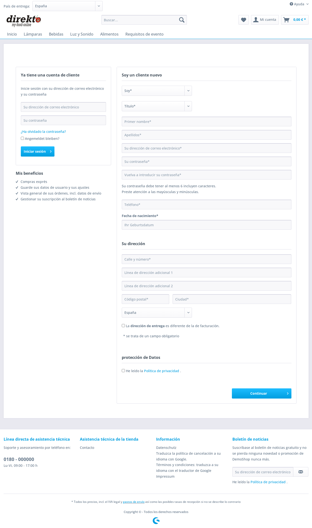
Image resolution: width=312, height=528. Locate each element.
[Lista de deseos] (243, 20)
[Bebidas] (56, 34)
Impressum (165, 476)
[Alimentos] (109, 34)
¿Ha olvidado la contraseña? (43, 131)
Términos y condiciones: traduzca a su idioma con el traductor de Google (187, 467)
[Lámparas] (33, 34)
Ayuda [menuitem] (297, 4)
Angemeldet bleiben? (42, 138)
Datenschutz (166, 447)
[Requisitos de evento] (144, 34)
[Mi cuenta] (265, 20)
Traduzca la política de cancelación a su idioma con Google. (188, 456)
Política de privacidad (162, 371)
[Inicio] (12, 34)
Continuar (269, 393)
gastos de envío (134, 502)
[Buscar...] (144, 20)
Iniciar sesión (38, 151)
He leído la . (153, 371)
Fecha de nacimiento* (140, 215)
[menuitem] (144, 22)
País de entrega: (17, 6)
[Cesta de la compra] (295, 20)
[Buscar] (182, 20)
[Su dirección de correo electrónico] (262, 472)
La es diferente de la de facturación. (173, 326)
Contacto (87, 447)
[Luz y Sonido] (82, 34)
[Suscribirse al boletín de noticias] (300, 472)
